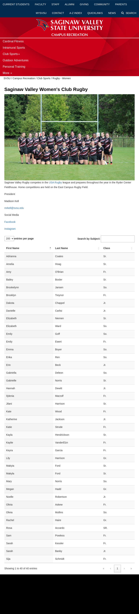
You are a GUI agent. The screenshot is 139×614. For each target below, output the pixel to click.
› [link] (124, 568)
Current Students (16, 4)
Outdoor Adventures (15, 60)
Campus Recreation (24, 78)
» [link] (131, 568)
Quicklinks (95, 13)
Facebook (9, 221)
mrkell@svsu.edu (14, 208)
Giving (84, 4)
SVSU (7, 78)
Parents (121, 4)
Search (128, 13)
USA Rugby (55, 182)
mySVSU (41, 13)
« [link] (103, 568)
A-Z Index (76, 13)
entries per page (24, 238)
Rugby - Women (61, 78)
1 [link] (117, 568)
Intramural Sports (14, 47)
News (112, 13)
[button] (50, 248)
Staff (55, 4)
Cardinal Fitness (13, 41)
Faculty (40, 4)
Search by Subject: (88, 238)
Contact (58, 13)
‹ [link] (110, 568)
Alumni (69, 4)
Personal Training (14, 66)
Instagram (10, 228)
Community (102, 4)
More (7, 73)
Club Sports (11, 54)
